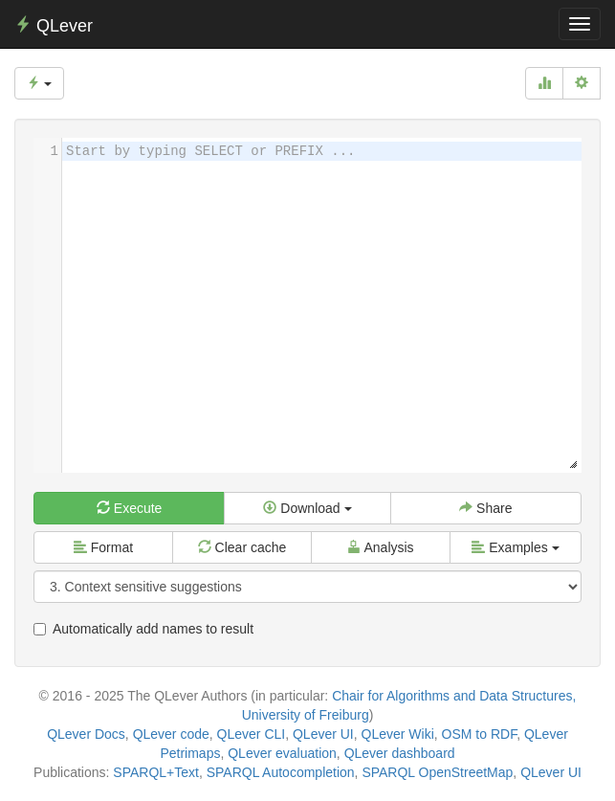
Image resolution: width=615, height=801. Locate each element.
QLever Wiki (398, 734)
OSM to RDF (479, 734)
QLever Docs (86, 734)
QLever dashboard (399, 753)
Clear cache (242, 547)
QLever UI (323, 734)
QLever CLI (251, 734)
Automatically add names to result (143, 628)
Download (307, 508)
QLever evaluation (282, 753)
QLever (53, 25)
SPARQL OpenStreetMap (437, 772)
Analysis (380, 547)
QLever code (171, 734)
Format (103, 547)
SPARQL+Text (156, 772)
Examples (515, 547)
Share (485, 508)
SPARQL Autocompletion (281, 772)
